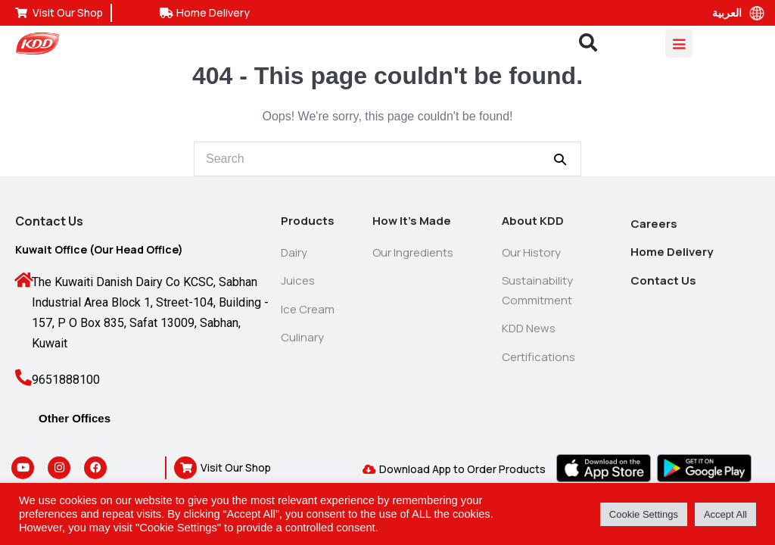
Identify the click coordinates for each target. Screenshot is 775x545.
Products (308, 221)
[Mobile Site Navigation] (679, 44)
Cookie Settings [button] (643, 514)
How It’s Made (411, 221)
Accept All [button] (725, 514)
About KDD (533, 221)
